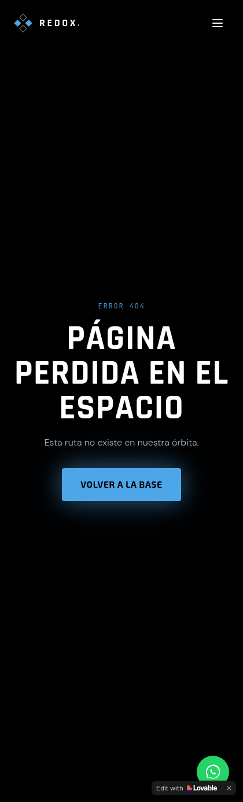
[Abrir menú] (217, 23)
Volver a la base (121, 484)
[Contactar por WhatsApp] (213, 772)
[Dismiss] (229, 788)
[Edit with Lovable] (187, 788)
